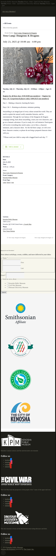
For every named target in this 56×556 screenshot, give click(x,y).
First (22, 262)
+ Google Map (27, 224)
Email (3, 275)
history (9, 182)
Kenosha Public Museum (10, 177)
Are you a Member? (9, 11)
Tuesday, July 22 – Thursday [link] (13, 89)
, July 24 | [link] (27, 89)
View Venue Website (9, 231)
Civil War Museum (15, 285)
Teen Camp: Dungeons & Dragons (13, 173)
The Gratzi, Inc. (29, 549)
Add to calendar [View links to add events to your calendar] (13, 147)
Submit (4, 292)
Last (22, 268)
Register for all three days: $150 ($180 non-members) (21, 96)
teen (12, 182)
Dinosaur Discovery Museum (18, 287)
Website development (8, 549)
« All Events (7, 23)
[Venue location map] (28, 199)
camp (4, 182)
